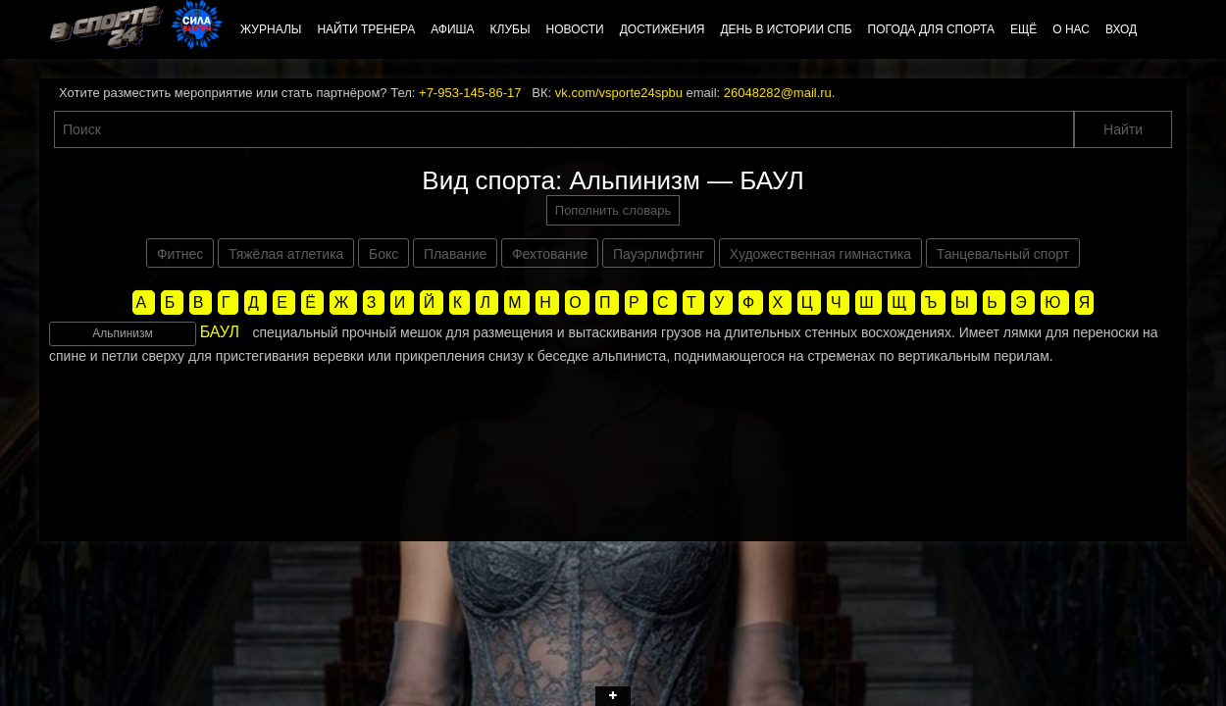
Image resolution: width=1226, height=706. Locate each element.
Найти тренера (366, 29)
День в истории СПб (785, 29)
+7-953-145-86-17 (470, 92)
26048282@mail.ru (778, 92)
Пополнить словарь (613, 210)
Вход (1121, 29)
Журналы (270, 29)
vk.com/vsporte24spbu (619, 92)
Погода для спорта (931, 29)
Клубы (510, 29)
